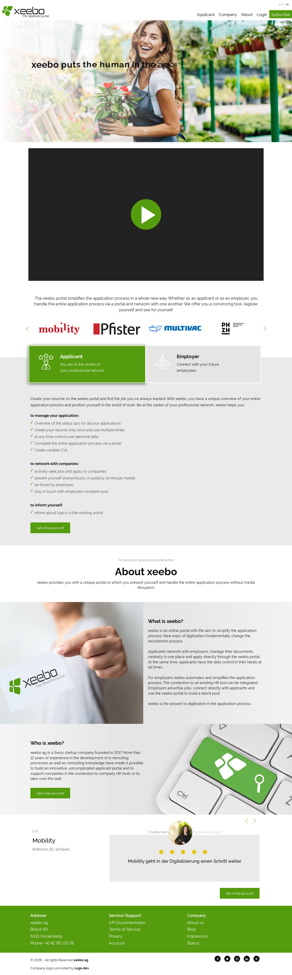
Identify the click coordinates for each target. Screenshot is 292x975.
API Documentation (127, 922)
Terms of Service (124, 929)
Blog (191, 929)
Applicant (206, 14)
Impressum (197, 936)
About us (195, 922)
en (280, 4)
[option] (59, 328)
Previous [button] (27, 328)
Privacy (115, 936)
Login (262, 14)
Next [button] (265, 328)
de (287, 4)
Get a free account (50, 527)
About (247, 14)
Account (117, 943)
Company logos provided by (59, 968)
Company (228, 14)
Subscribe (280, 14)
